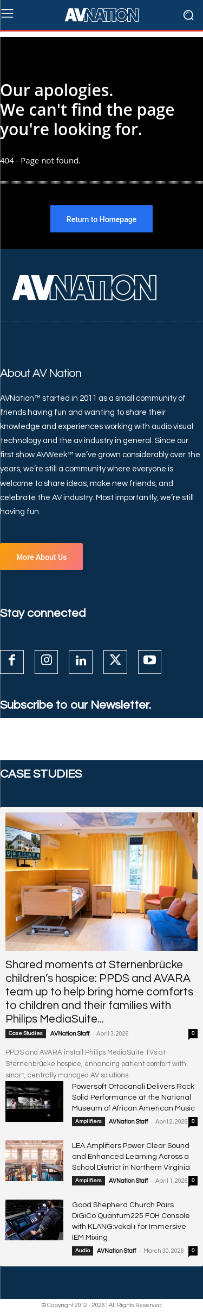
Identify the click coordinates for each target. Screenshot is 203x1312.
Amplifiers (88, 1121)
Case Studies (26, 1033)
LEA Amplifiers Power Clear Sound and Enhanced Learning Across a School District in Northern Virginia (131, 1156)
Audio (82, 1250)
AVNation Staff (69, 1034)
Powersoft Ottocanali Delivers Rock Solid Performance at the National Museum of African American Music (133, 1097)
